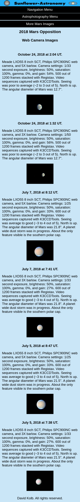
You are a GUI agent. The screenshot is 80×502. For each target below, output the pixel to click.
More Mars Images (40, 24)
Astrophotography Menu (40, 16)
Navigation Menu (40, 9)
